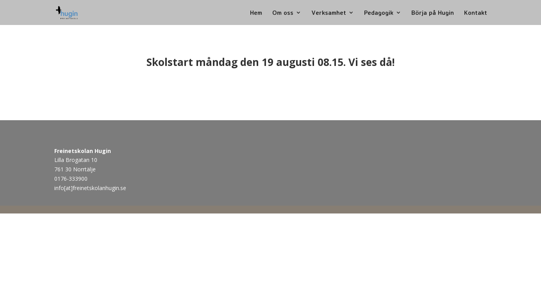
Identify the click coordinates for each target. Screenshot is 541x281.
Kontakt (475, 13)
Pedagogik (378, 13)
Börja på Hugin (432, 13)
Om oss (282, 13)
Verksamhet (328, 13)
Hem (256, 13)
